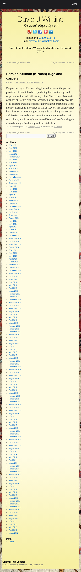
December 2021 (15, 206)
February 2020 (14, 265)
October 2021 (14, 212)
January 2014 (14, 469)
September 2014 (15, 445)
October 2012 (14, 512)
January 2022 (14, 203)
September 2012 (15, 515)
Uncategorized (34, 127)
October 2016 (14, 372)
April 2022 (13, 195)
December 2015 (15, 402)
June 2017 (13, 349)
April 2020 (13, 259)
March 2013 (13, 498)
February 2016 (14, 396)
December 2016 (15, 367)
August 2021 (14, 218)
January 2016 (14, 399)
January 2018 (14, 329)
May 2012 (13, 527)
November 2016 (15, 370)
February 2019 (14, 294)
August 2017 (14, 343)
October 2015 (14, 407)
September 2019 (15, 279)
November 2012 (15, 509)
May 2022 (13, 192)
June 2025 (13, 148)
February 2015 (14, 431)
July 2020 (12, 250)
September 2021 (15, 215)
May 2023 (13, 163)
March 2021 (13, 230)
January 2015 (14, 434)
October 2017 (14, 337)
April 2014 (13, 460)
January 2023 (14, 174)
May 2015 (13, 422)
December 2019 (15, 270)
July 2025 (12, 145)
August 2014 (14, 448)
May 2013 (13, 492)
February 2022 (14, 200)
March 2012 (13, 533)
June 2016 (13, 384)
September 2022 (15, 183)
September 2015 (15, 410)
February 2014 (14, 466)
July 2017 (12, 346)
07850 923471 (46, 37)
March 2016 (13, 393)
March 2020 (13, 262)
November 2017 (15, 335)
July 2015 (12, 416)
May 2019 (13, 285)
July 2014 (12, 451)
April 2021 (13, 227)
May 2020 (13, 256)
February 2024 (14, 157)
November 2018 (15, 302)
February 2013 (14, 501)
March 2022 (13, 197)
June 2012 (13, 524)
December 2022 (15, 177)
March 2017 (13, 358)
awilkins (39, 82)
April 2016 (13, 390)
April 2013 (13, 495)
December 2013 (15, 472)
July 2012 (12, 521)
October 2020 (14, 241)
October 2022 (14, 180)
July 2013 (12, 486)
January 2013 (14, 504)
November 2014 (15, 440)
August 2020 (14, 247)
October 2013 (14, 477)
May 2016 (13, 387)
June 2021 (13, 221)
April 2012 (13, 530)
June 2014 (13, 454)
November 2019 (15, 273)
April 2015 (13, 425)
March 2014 (13, 463)
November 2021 (15, 209)
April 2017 (13, 355)
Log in (11, 542)
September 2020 (15, 244)
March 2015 (13, 428)
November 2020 (15, 238)
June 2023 (13, 160)
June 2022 (13, 189)
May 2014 (13, 457)
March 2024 (13, 154)
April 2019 (13, 288)
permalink (58, 127)
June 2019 (13, 282)
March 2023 (13, 168)
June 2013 (13, 489)
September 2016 (15, 375)
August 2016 (14, 378)
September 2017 (15, 340)
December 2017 (15, 332)
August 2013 (14, 483)
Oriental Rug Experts (13, 561)
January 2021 (14, 232)
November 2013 (15, 475)
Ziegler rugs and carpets (63, 62)
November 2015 (15, 405)
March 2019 (13, 291)
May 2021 (13, 224)
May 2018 (13, 317)
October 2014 (14, 442)
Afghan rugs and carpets (18, 62)
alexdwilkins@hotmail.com (44, 41)
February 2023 (14, 171)
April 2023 (13, 165)
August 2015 (14, 413)
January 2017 (14, 364)
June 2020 (13, 253)
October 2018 (14, 305)
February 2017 (14, 361)
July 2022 (12, 186)
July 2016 (12, 381)
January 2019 (14, 297)
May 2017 (13, 352)
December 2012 (15, 507)
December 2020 (15, 235)
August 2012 (14, 518)
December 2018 (15, 300)
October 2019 (14, 276)
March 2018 (13, 323)
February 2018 (14, 326)
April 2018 (13, 320)
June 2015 (13, 419)
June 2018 (13, 314)
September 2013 (15, 480)
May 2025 (13, 151)
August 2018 (14, 311)
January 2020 (14, 267)
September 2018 (15, 308)
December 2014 (15, 437)
